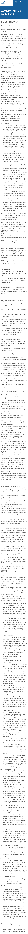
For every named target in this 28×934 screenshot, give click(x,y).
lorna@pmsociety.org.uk (13, 611)
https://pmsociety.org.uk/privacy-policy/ (12, 384)
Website (7, 148)
